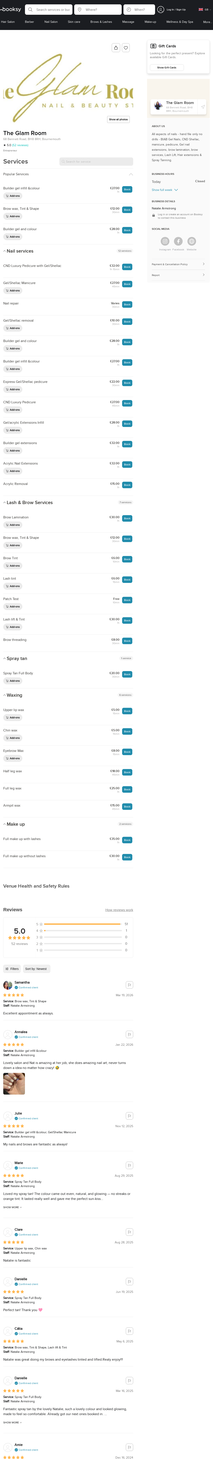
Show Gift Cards (166, 66)
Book (127, 189)
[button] (48, 9)
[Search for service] (96, 161)
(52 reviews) (20, 145)
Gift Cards (158, 45)
